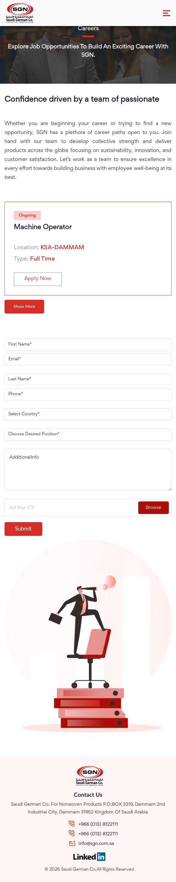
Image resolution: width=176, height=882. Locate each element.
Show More (24, 307)
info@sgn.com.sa (96, 844)
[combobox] (88, 414)
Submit (23, 529)
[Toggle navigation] (166, 13)
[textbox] (84, 414)
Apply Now (37, 278)
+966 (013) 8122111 (98, 824)
